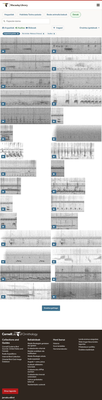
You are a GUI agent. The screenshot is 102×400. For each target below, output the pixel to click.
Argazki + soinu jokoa (36, 362)
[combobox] (28, 21)
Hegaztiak (9, 15)
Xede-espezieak (34, 359)
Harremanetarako (60, 349)
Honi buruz (59, 340)
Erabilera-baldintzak (86, 350)
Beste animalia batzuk (57, 15)
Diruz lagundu (10, 391)
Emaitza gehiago (51, 308)
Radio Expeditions (9, 354)
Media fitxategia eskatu (37, 356)
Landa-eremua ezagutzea (88, 339)
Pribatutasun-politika (87, 347)
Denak (76, 15)
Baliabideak (34, 340)
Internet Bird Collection (11, 357)
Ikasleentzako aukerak (36, 385)
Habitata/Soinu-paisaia (30, 15)
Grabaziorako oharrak (36, 348)
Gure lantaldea (59, 346)
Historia (56, 343)
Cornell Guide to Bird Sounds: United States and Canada (12, 349)
